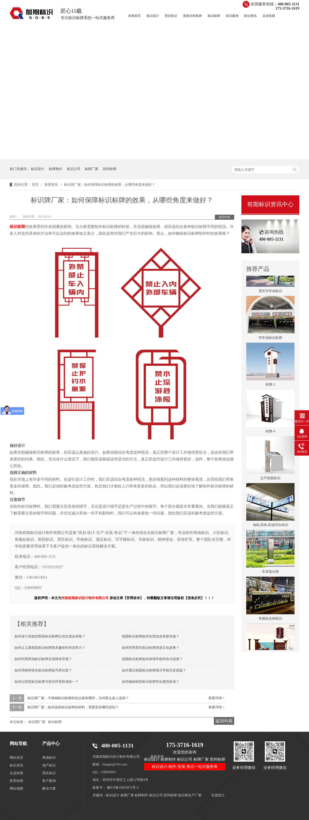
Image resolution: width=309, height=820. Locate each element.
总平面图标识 (270, 479)
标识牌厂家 (36, 722)
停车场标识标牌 (270, 339)
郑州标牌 (109, 169)
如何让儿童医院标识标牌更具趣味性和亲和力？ (49, 647)
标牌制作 (55, 169)
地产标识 (49, 765)
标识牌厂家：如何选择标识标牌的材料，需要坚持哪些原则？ (73, 707)
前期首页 (134, 16)
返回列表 (224, 217)
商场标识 (49, 757)
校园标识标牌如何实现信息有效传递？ (150, 636)
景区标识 (171, 16)
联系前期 (16, 781)
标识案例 (232, 16)
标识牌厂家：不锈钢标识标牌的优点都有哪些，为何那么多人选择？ (78, 698)
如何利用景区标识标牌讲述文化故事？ (150, 647)
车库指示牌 (270, 572)
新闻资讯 (51, 184)
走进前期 (268, 16)
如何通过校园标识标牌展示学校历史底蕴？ (154, 670)
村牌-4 (270, 432)
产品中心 (51, 743)
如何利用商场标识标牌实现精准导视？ (43, 659)
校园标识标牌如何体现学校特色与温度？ (152, 659)
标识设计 (153, 16)
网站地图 (16, 788)
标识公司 (73, 169)
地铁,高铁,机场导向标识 (270, 526)
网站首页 (16, 757)
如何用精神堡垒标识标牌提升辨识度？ (43, 670)
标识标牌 (214, 16)
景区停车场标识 (270, 292)
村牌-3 (270, 385)
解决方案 (49, 788)
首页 (36, 184)
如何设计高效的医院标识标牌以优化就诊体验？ (49, 636)
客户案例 (49, 781)
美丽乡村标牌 (192, 16)
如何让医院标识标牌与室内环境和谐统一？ (46, 681)
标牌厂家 (91, 169)
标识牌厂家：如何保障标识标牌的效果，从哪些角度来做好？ (109, 184)
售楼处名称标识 (270, 619)
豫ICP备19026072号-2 (123, 787)
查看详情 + (216, 698)
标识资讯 (250, 16)
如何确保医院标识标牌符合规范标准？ (150, 681)
